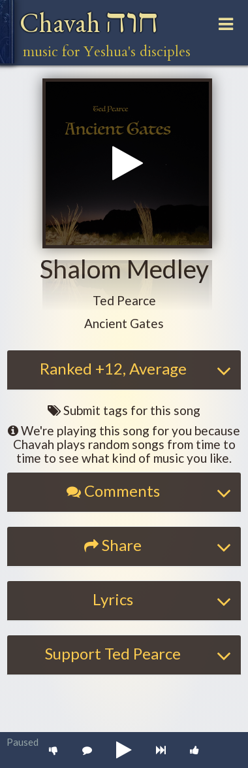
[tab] (124, 370)
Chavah (89, 23)
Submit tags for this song (124, 410)
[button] (124, 301)
